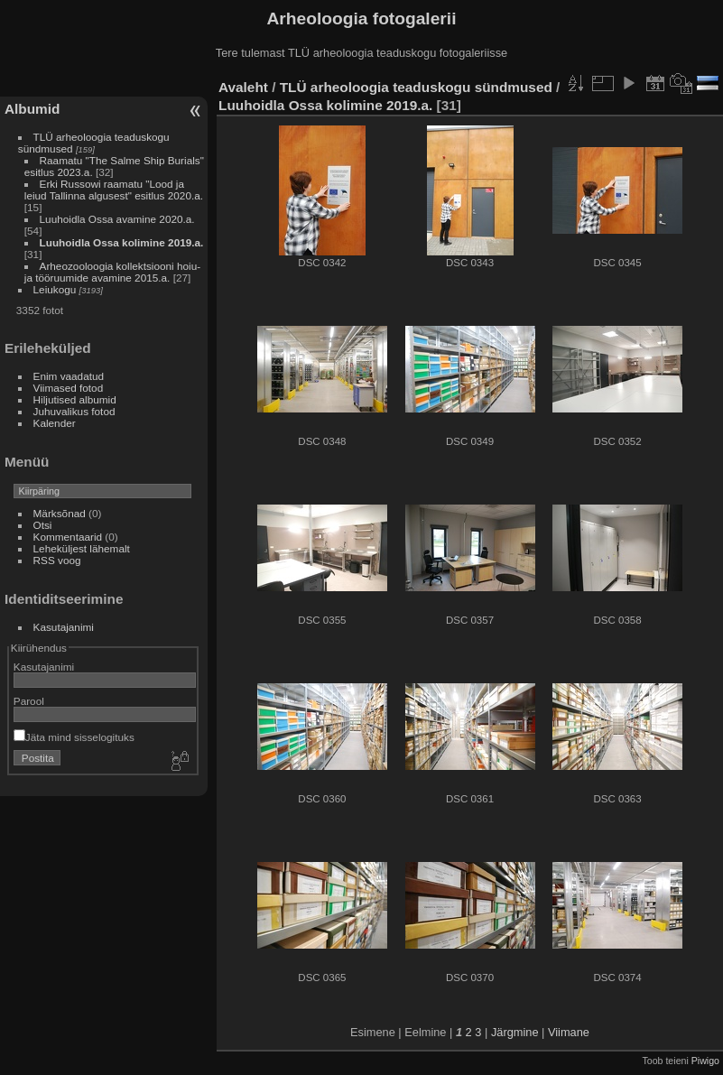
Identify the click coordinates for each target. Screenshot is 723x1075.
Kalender (54, 423)
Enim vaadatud (69, 376)
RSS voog (57, 560)
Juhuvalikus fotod (74, 411)
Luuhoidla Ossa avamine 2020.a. (117, 219)
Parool (29, 701)
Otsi (42, 525)
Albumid (32, 108)
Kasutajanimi (63, 627)
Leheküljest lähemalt (81, 548)
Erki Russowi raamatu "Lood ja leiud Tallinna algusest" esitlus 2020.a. (113, 189)
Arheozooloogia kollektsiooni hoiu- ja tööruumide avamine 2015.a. (112, 271)
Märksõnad (59, 513)
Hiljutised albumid (74, 399)
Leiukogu (55, 289)
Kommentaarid (68, 536)
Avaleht (243, 87)
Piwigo (705, 1060)
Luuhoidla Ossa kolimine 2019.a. (122, 242)
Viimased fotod (68, 388)
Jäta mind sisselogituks (74, 737)
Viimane (568, 1032)
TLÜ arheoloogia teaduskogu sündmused (416, 87)
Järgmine (515, 1032)
